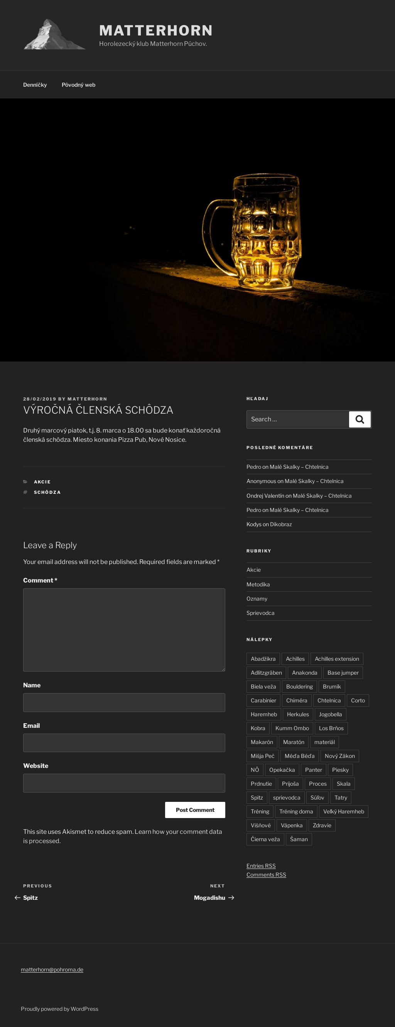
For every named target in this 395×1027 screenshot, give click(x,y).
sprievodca (286, 797)
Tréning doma (296, 811)
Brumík (332, 686)
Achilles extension (337, 658)
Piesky (340, 769)
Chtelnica (329, 700)
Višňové (261, 825)
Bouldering (299, 686)
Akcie (42, 482)
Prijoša (290, 783)
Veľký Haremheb (343, 811)
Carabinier (263, 700)
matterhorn (87, 399)
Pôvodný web (78, 84)
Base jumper (343, 672)
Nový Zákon (340, 756)
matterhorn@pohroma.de (52, 969)
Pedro (253, 466)
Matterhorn (156, 30)
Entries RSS (261, 865)
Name (32, 685)
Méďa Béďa (300, 756)
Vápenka (292, 825)
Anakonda (304, 672)
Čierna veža (265, 839)
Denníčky (35, 84)
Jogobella (330, 714)
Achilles (295, 658)
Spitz (257, 797)
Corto (358, 700)
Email (31, 725)
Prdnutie (261, 783)
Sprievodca (260, 612)
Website (35, 765)
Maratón (293, 742)
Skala (344, 783)
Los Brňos (331, 728)
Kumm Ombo (292, 728)
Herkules (298, 714)
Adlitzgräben (266, 672)
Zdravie (322, 825)
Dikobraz (281, 524)
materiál (324, 742)
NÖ (255, 769)
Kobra (258, 728)
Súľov (317, 797)
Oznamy (256, 598)
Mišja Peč (263, 756)
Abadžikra (263, 658)
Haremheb (264, 714)
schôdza (48, 492)
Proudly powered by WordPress (59, 1008)
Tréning (260, 811)
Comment (40, 580)
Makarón (262, 742)
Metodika (258, 584)
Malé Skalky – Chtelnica (299, 466)
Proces (318, 783)
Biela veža (263, 686)
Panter (313, 769)
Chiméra (296, 700)
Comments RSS (266, 874)
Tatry (340, 797)
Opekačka (282, 769)
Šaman (299, 839)
